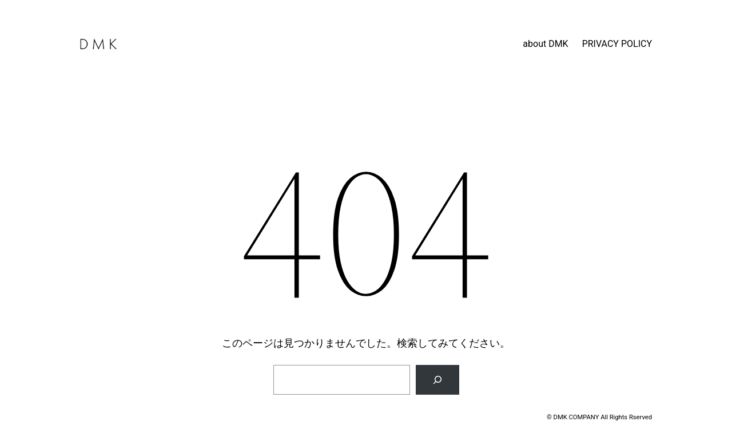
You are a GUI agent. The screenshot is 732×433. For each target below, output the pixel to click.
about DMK (545, 43)
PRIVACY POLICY (617, 43)
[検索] (437, 380)
